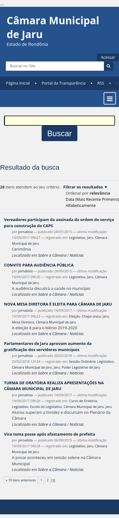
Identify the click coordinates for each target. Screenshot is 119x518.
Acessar (108, 57)
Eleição (74, 316)
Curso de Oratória (83, 400)
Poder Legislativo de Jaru (81, 367)
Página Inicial (18, 83)
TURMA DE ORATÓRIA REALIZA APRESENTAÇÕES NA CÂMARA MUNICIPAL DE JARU (54, 385)
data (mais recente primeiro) (92, 199)
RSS (100, 83)
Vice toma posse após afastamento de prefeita (49, 434)
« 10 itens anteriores (21, 480)
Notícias (77, 255)
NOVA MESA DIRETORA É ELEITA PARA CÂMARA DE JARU (58, 304)
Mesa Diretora (23, 322)
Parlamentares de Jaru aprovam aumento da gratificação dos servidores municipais (48, 346)
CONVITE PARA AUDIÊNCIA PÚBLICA (39, 265)
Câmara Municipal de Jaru (56, 322)
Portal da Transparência (63, 83)
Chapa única (91, 316)
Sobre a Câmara (52, 255)
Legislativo (77, 237)
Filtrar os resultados (83, 187)
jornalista (25, 231)
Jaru (90, 237)
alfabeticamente (81, 205)
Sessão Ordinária (82, 361)
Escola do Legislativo (46, 406)
